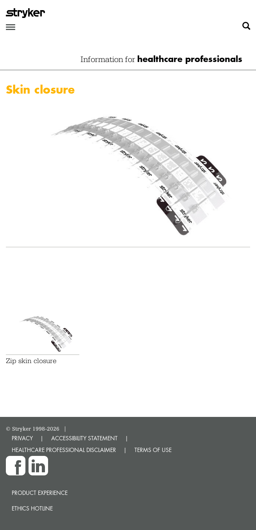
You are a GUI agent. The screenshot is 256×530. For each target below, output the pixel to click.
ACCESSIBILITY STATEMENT (84, 438)
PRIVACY (22, 438)
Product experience (40, 492)
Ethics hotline (32, 508)
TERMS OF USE (153, 450)
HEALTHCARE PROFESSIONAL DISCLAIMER (64, 450)
